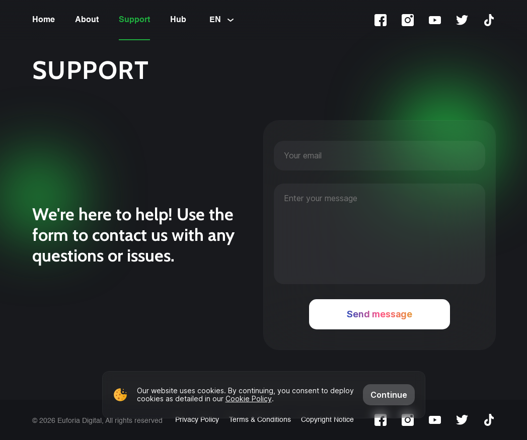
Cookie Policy (248, 398)
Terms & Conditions (260, 419)
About (87, 20)
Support (134, 20)
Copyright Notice (327, 419)
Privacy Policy (197, 419)
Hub (178, 20)
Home (43, 20)
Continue (388, 395)
